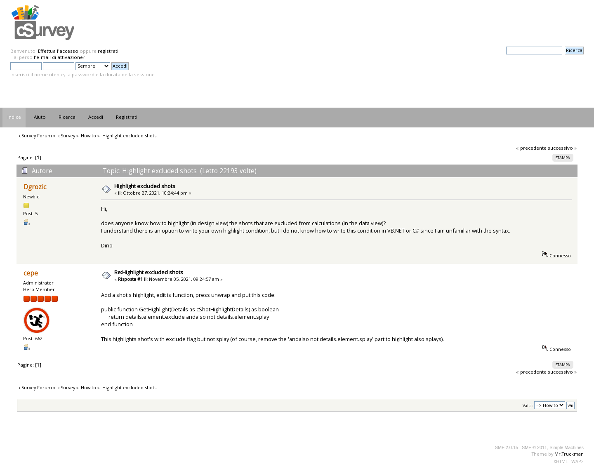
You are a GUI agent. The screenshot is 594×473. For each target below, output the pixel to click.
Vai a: (528, 405)
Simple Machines (566, 447)
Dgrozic (35, 187)
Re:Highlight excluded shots (148, 272)
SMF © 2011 (534, 447)
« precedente (531, 148)
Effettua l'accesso (58, 51)
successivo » (562, 148)
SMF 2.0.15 (506, 447)
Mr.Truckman (569, 454)
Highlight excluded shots (144, 186)
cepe (31, 273)
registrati (108, 51)
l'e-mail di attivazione (58, 57)
